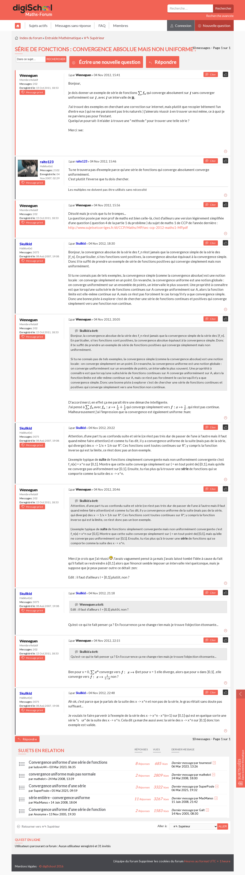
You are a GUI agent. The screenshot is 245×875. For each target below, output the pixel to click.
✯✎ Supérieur (94, 38)
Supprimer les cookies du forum (161, 861)
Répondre (162, 62)
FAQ (102, 25)
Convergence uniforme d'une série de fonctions (68, 762)
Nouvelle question (214, 25)
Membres (120, 25)
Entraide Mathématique (63, 38)
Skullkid (26, 244)
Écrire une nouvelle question (109, 62)
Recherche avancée (220, 16)
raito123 (46, 162)
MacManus (41, 802)
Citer (210, 74)
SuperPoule (41, 790)
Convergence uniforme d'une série (57, 786)
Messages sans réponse (73, 25)
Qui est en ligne (27, 840)
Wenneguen (29, 75)
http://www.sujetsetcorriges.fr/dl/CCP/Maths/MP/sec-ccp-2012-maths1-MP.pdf (128, 227)
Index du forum (31, 38)
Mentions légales (26, 866)
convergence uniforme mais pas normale (62, 774)
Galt (202, 810)
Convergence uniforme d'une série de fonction (67, 809)
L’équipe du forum (126, 861)
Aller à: (162, 826)
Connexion (180, 25)
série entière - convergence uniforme (59, 797)
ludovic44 (40, 767)
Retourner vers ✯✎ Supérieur (38, 826)
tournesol (205, 763)
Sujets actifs (38, 25)
